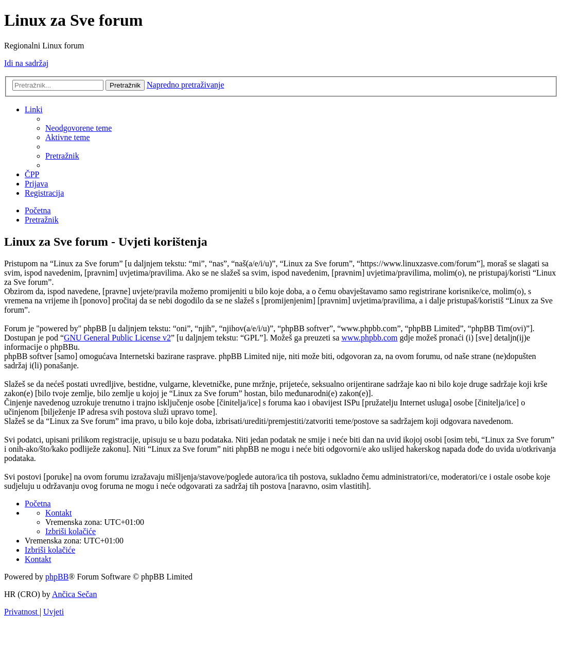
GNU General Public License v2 (117, 337)
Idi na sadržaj (26, 63)
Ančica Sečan (74, 594)
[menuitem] (78, 128)
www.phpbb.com (369, 337)
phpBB (56, 576)
